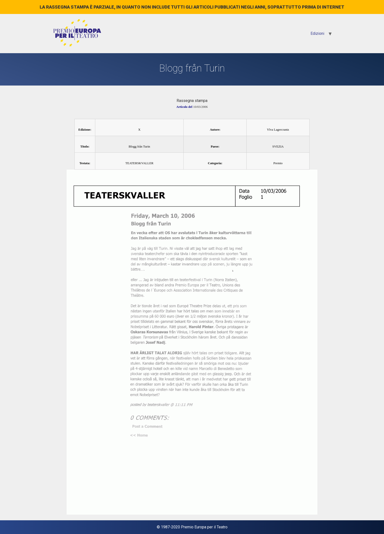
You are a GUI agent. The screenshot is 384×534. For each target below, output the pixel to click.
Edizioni (317, 33)
